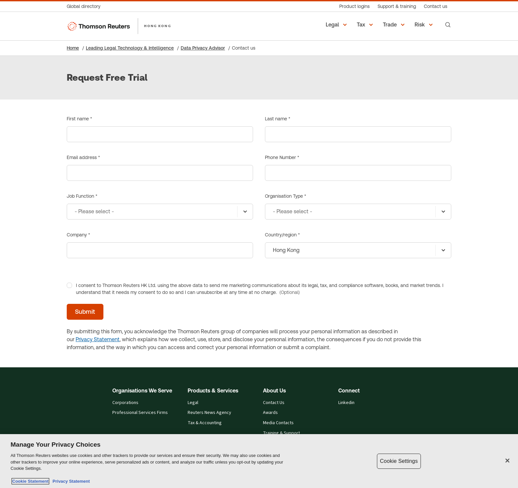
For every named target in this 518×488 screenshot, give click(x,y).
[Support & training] (397, 6)
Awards (270, 413)
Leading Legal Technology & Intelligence (130, 48)
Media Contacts (278, 423)
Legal (193, 403)
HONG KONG (157, 25)
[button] (337, 25)
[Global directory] (85, 6)
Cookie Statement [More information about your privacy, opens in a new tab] (30, 481)
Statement (107, 339)
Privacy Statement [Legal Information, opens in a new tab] (70, 481)
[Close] (507, 460)
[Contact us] (435, 6)
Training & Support (281, 433)
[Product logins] (354, 6)
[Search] (448, 25)
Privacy (85, 339)
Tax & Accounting (205, 423)
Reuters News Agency (209, 413)
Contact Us (273, 403)
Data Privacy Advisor (203, 48)
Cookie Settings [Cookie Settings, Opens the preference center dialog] (399, 461)
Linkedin (346, 403)
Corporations (125, 403)
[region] (259, 461)
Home (73, 48)
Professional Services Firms (140, 413)
